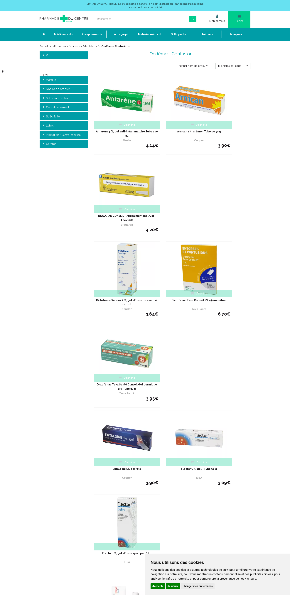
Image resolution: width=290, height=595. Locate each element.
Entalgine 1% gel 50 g (118, 278)
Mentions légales (121, 499)
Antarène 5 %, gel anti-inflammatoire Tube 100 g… (118, 126)
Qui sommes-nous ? (123, 465)
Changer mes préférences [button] (198, 586)
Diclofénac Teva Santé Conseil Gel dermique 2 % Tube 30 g (226, 203)
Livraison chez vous (194, 465)
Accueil (44, 46)
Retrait (64, 409)
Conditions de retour (195, 472)
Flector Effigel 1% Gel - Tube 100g (118, 357)
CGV (114, 495)
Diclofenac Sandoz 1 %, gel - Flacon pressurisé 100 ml (118, 203)
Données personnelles (124, 502)
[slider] (22, 72)
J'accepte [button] (157, 586)
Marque (49, 80)
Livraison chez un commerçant (201, 468)
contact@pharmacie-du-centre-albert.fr (66, 497)
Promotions (118, 485)
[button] (192, 66)
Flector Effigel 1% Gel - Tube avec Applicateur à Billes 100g (172, 357)
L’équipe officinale (121, 468)
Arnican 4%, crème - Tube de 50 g (172, 124)
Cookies (116, 505)
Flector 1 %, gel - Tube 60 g (172, 278)
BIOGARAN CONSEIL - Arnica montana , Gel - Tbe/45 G (226, 126)
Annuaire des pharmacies (126, 518)
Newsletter (118, 492)
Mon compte (119, 512)
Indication (61, 135)
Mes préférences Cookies (125, 509)
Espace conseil (120, 488)
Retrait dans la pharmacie (198, 462)
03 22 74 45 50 (52, 491)
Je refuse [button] (173, 586)
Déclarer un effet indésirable (127, 475)
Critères (49, 144)
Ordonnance (119, 472)
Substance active (55, 99)
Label (47, 126)
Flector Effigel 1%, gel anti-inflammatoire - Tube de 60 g (226, 357)
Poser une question (122, 478)
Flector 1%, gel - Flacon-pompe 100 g (226, 280)
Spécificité (51, 117)
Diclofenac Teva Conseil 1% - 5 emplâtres (172, 203)
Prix (46, 55)
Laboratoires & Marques (125, 482)
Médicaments (61, 46)
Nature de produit (56, 89)
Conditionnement (55, 108)
